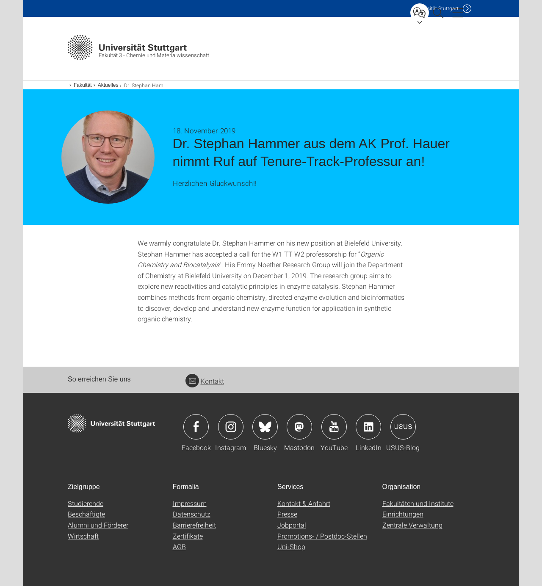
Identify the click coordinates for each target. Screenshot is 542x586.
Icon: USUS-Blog (403, 427)
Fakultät (83, 85)
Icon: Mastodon (299, 427)
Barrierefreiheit (194, 524)
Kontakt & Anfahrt (303, 503)
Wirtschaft (83, 535)
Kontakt (204, 380)
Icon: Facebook (196, 427)
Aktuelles (108, 85)
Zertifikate (188, 535)
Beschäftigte (86, 513)
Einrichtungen (402, 513)
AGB (179, 546)
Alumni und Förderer (98, 524)
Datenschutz (191, 513)
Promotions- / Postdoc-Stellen (322, 535)
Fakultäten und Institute (418, 503)
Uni (436, 8)
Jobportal (291, 524)
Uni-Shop (291, 546)
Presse (287, 513)
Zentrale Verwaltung (412, 524)
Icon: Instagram (230, 427)
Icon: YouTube (334, 427)
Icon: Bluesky (265, 427)
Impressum (190, 503)
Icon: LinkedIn (368, 427)
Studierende (85, 503)
